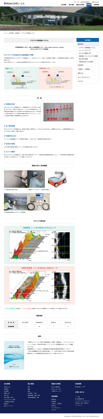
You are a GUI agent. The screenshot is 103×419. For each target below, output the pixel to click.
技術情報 (11, 33)
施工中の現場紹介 (56, 387)
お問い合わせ (79, 392)
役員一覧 (6, 395)
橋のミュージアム (8, 406)
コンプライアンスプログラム (82, 401)
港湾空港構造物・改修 (33, 397)
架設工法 (54, 405)
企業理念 (6, 389)
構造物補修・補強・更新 (34, 395)
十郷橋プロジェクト (57, 391)
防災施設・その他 (32, 393)
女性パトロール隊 (56, 389)
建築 (29, 391)
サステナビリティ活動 (9, 399)
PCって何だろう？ (56, 407)
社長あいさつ (7, 387)
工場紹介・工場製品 (57, 403)
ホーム (5, 33)
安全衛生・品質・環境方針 (82, 403)
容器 (29, 389)
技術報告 (54, 401)
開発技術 (54, 399)
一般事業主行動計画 (9, 401)
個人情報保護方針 (79, 399)
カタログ (54, 410)
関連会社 (6, 403)
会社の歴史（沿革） (9, 397)
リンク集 (77, 397)
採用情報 (78, 384)
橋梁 (29, 387)
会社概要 (6, 391)
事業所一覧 (7, 393)
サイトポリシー (79, 405)
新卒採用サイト (79, 387)
